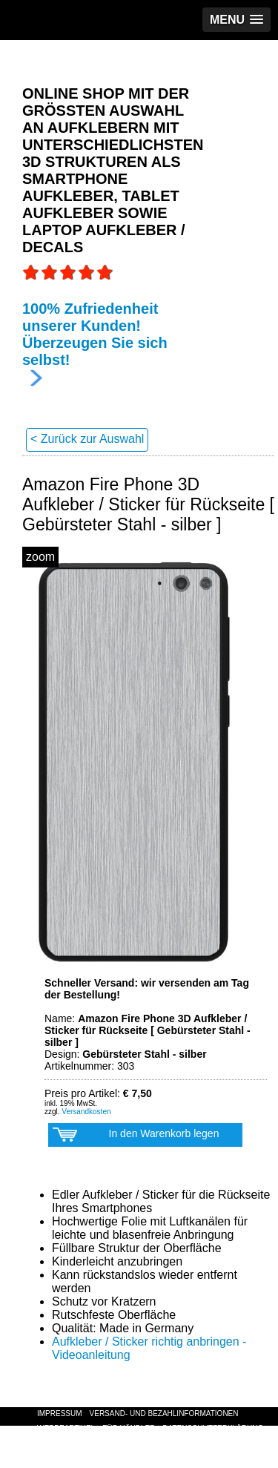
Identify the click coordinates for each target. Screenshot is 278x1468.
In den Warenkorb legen (136, 1137)
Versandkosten (86, 1111)
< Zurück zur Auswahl (87, 438)
